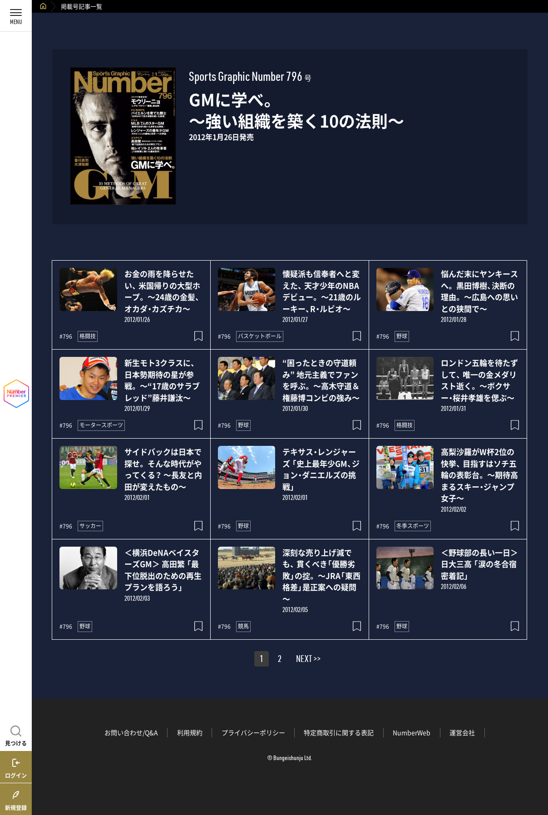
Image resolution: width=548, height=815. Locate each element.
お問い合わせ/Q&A (131, 732)
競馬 (243, 626)
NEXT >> (308, 660)
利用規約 (189, 732)
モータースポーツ (101, 425)
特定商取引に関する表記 (339, 732)
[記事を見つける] (16, 735)
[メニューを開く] (16, 16)
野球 (401, 336)
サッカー (90, 526)
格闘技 (87, 336)
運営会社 (462, 732)
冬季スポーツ (412, 526)
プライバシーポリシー (253, 732)
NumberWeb (411, 732)
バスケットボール (259, 336)
